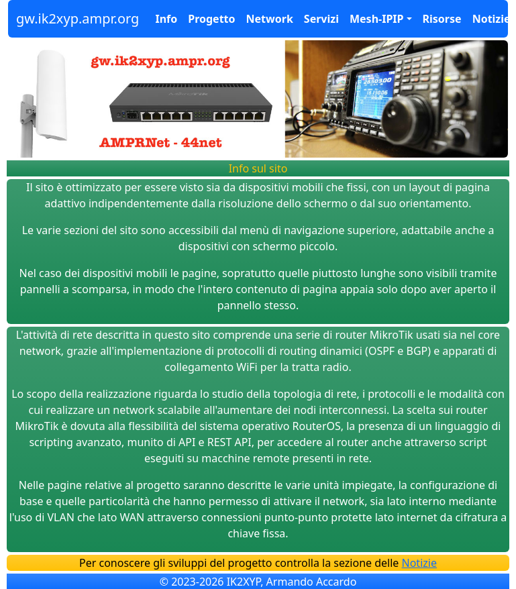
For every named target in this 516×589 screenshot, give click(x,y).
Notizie (491, 18)
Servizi (321, 18)
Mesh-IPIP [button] (377, 18)
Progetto (211, 18)
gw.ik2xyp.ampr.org (77, 18)
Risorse (442, 18)
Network (269, 18)
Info (166, 18)
